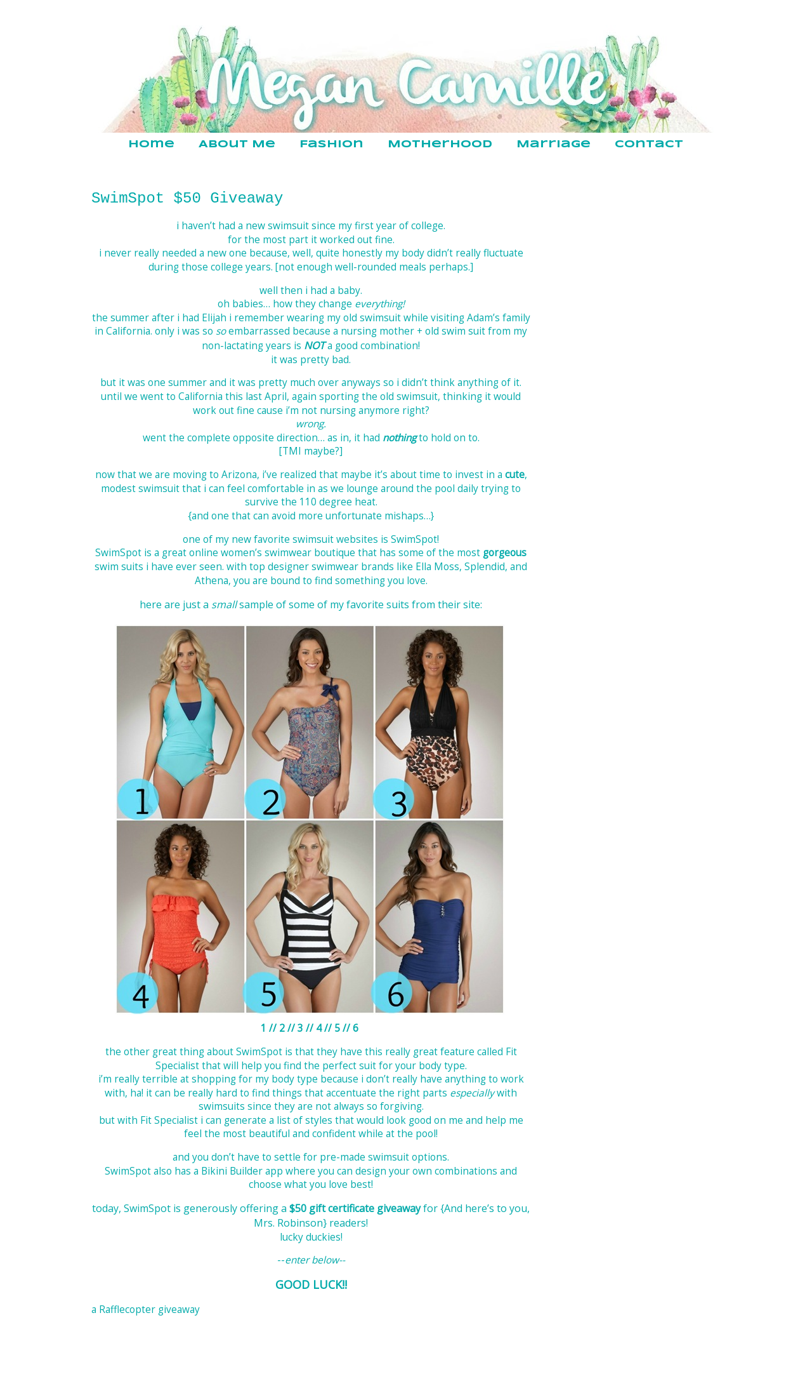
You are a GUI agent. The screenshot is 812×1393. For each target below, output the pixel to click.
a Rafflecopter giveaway (145, 1309)
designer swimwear (313, 566)
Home (151, 144)
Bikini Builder (232, 1171)
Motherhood (440, 144)
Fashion (331, 144)
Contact (649, 144)
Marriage (553, 144)
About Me (237, 144)
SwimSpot (414, 539)
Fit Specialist (169, 1120)
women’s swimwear (266, 552)
